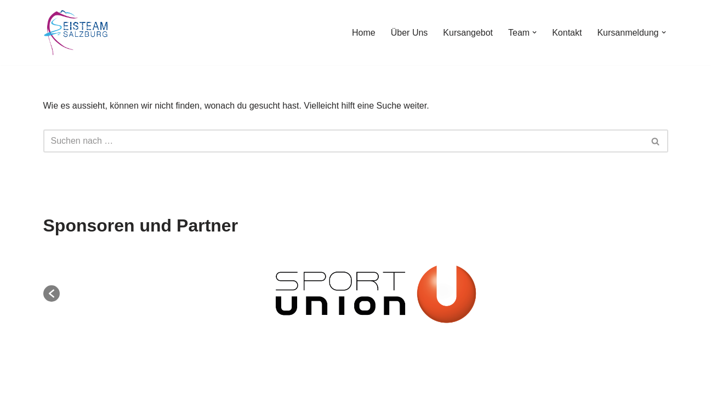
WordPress (118, 381)
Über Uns (409, 32)
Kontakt (567, 32)
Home (364, 32)
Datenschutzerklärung (385, 353)
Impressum (305, 353)
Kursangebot (468, 32)
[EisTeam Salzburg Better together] (76, 32)
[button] (534, 32)
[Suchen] (343, 141)
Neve (18, 381)
